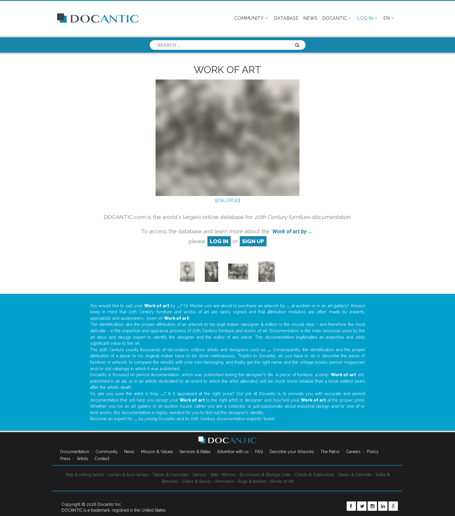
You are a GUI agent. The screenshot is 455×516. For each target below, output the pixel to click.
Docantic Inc (109, 504)
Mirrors (229, 474)
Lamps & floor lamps (128, 474)
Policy (373, 451)
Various (199, 474)
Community (107, 451)
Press (65, 458)
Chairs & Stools (196, 481)
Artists (82, 458)
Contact (102, 458)
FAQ (259, 451)
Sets (214, 474)
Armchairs (224, 481)
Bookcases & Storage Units (265, 474)
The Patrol (330, 451)
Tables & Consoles (170, 474)
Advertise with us (233, 451)
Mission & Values (157, 451)
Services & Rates (195, 451)
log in (219, 241)
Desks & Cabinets (354, 474)
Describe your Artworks (291, 451)
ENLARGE (228, 200)
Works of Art (282, 481)
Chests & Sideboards (314, 474)
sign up (253, 241)
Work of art (227, 69)
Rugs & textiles (252, 481)
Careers (353, 451)
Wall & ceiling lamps (84, 474)
